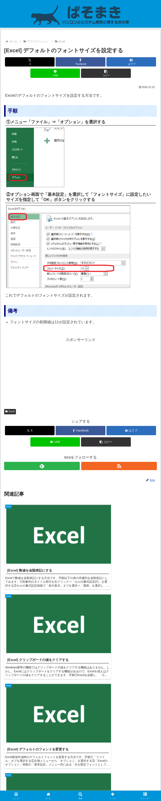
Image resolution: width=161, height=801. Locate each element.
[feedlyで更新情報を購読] (42, 466)
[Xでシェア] (30, 62)
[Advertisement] (80, 372)
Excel (10, 411)
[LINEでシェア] (55, 73)
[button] (106, 73)
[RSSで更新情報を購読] (119, 466)
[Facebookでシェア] (80, 62)
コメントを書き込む (80, 747)
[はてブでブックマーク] (131, 62)
